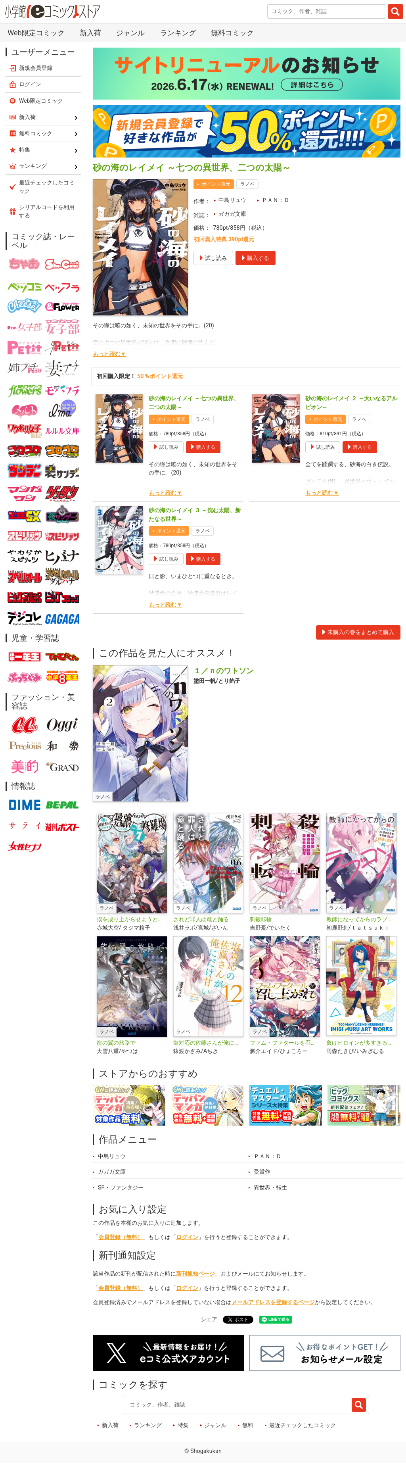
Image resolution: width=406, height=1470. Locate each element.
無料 (247, 1425)
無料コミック (232, 33)
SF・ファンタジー (121, 1187)
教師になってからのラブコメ (361, 919)
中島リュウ (232, 200)
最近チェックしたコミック (302, 1425)
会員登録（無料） (120, 1237)
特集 (183, 1425)
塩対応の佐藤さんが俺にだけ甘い (208, 1043)
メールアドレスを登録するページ (273, 1302)
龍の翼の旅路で (116, 1043)
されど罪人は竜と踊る (201, 919)
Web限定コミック (36, 33)
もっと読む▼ (109, 354)
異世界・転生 (270, 1187)
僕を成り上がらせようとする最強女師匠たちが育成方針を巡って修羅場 (132, 919)
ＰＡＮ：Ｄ (275, 200)
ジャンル (130, 33)
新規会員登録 (35, 68)
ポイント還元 (216, 184)
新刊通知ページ (195, 1273)
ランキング (178, 33)
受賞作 (262, 1171)
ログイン (187, 1237)
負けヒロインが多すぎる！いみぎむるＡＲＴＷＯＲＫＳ (361, 1043)
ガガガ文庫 (232, 214)
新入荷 (90, 33)
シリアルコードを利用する (47, 211)
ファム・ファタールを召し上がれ (285, 1043)
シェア (209, 1319)
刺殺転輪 (261, 919)
